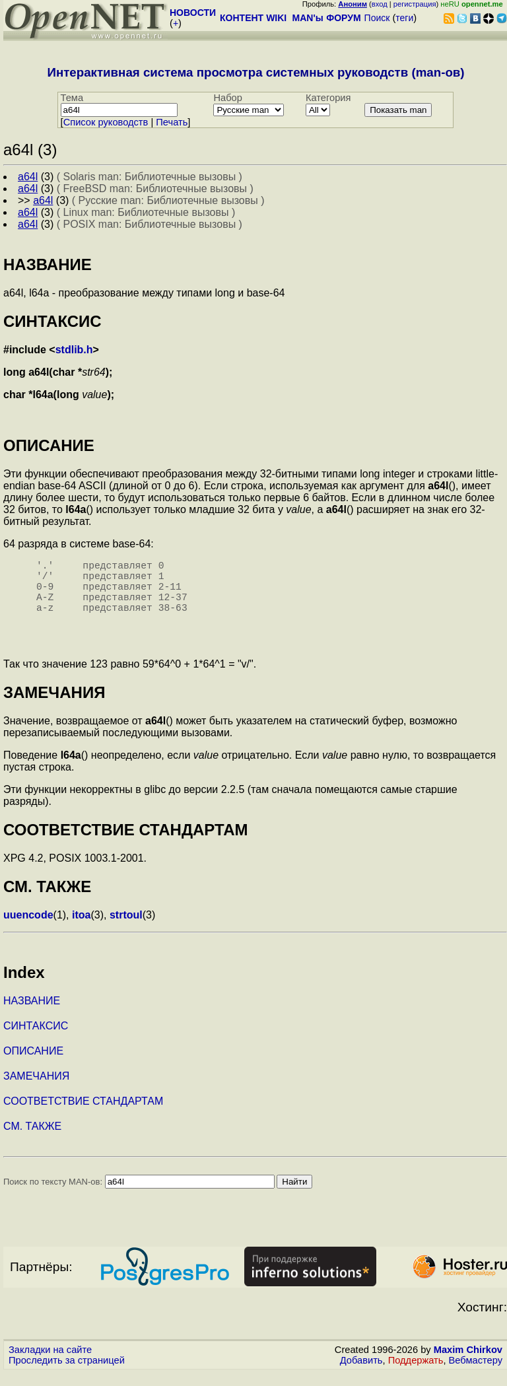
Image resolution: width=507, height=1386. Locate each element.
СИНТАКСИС (35, 1039)
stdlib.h (74, 349)
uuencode (28, 928)
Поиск (377, 18)
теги (404, 18)
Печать (171, 122)
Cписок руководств (106, 122)
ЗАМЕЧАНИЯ (36, 1089)
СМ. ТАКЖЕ (32, 1139)
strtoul (126, 928)
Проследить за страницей (67, 1373)
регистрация (414, 4)
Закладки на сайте (50, 1363)
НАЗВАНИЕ (31, 1014)
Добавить (361, 1373)
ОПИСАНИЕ (33, 1064)
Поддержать (416, 1373)
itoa (81, 928)
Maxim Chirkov (468, 1363)
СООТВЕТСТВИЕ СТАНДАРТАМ (83, 1114)
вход (380, 4)
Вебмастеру (475, 1373)
